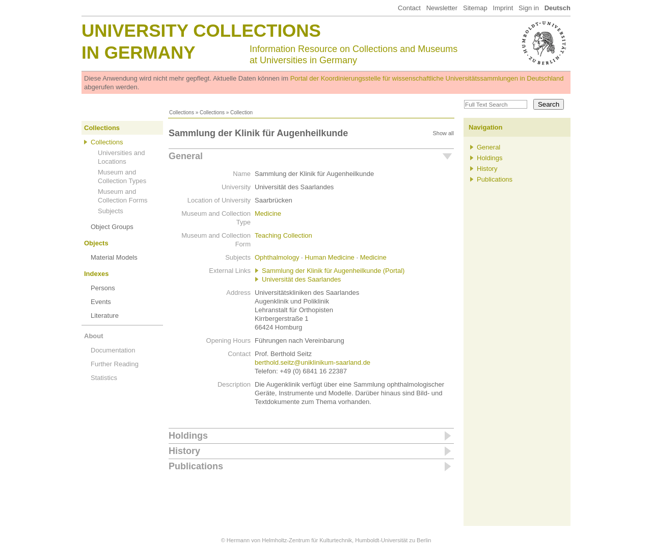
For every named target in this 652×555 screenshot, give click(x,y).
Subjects (110, 211)
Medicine (268, 213)
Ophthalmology (277, 257)
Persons (103, 288)
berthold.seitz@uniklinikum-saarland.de (312, 362)
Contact (409, 8)
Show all (443, 133)
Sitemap (475, 8)
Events (101, 302)
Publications (196, 466)
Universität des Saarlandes (301, 279)
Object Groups (112, 227)
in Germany (139, 52)
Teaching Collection (283, 235)
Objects (96, 243)
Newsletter (441, 8)
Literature (105, 315)
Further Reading (115, 364)
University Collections (201, 30)
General (186, 156)
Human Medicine (330, 257)
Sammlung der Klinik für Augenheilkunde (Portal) (333, 270)
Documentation (113, 350)
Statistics (104, 378)
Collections (181, 112)
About (93, 336)
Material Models (114, 257)
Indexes (96, 274)
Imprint (503, 8)
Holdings (188, 436)
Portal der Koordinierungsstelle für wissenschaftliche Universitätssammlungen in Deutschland (427, 78)
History (184, 451)
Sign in (529, 8)
